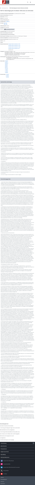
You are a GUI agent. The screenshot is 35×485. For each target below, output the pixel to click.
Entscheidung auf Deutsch (9, 29)
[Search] (28, 2)
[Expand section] (33, 443)
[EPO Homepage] (5, 2)
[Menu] (30, 2)
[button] (17, 82)
